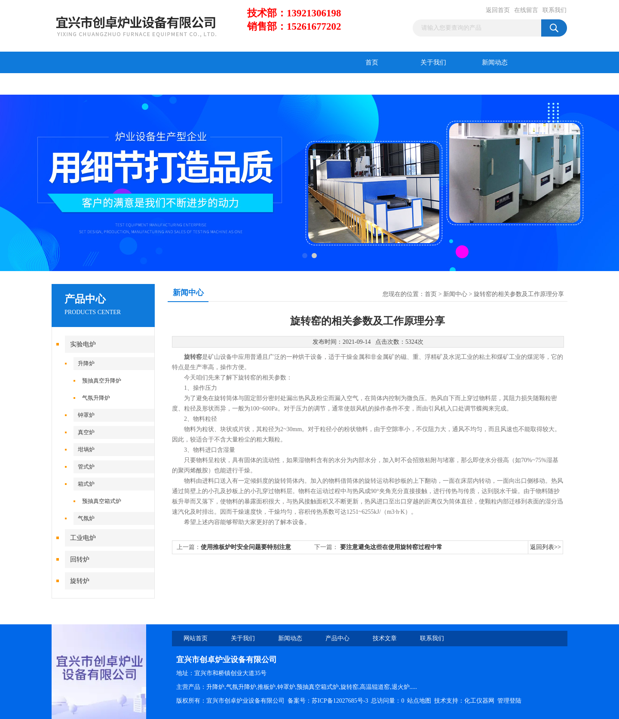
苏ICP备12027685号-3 (340, 700)
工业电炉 (83, 537)
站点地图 (419, 700)
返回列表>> (545, 547)
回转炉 (79, 559)
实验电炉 (83, 344)
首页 (371, 62)
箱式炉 (86, 484)
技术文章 (144, 83)
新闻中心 (455, 294)
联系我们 (554, 10)
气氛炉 (86, 518)
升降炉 (86, 363)
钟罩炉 (86, 415)
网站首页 (196, 638)
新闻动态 (495, 62)
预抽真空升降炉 (101, 380)
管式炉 (86, 466)
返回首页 (498, 10)
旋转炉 (79, 580)
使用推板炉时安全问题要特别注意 (246, 547)
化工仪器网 (479, 700)
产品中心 (82, 83)
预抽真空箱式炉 (101, 501)
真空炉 (86, 432)
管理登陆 (509, 700)
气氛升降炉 (96, 398)
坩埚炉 (86, 449)
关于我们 (433, 62)
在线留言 (526, 10)
